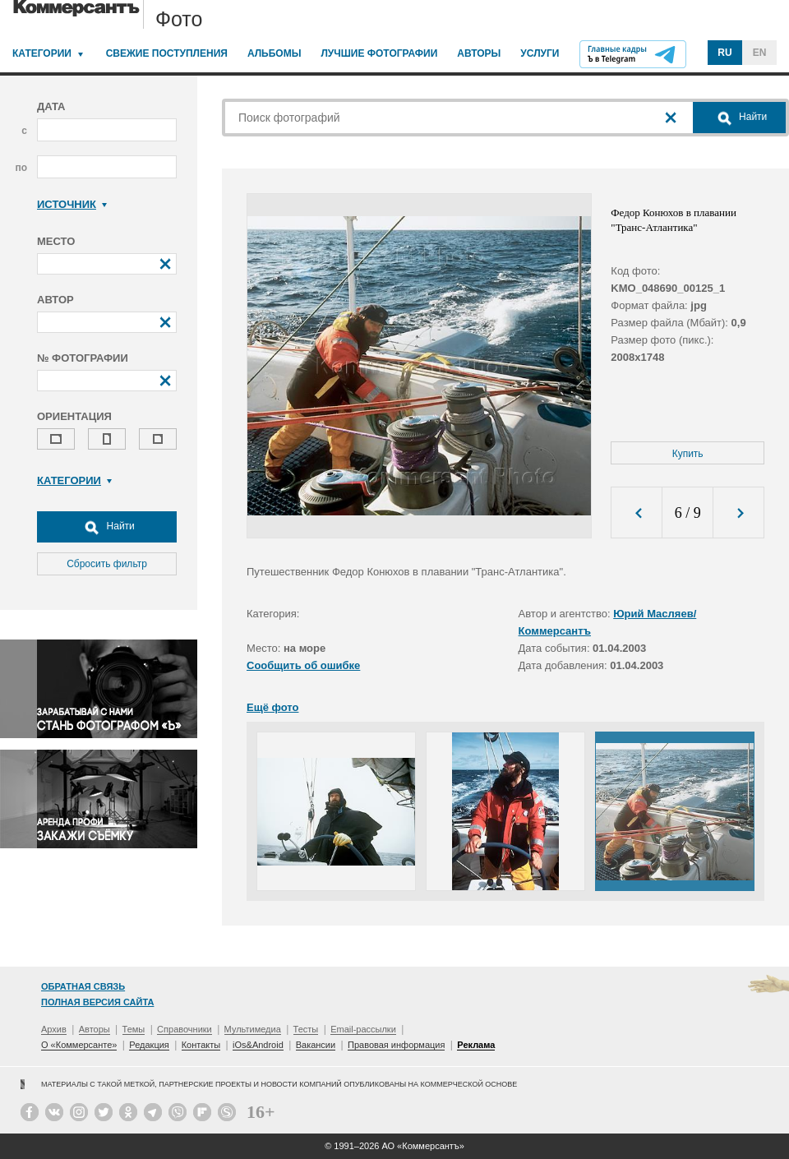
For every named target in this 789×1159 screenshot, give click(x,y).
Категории (42, 53)
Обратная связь (83, 986)
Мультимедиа (252, 1029)
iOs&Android (258, 1045)
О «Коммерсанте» (79, 1045)
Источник (72, 204)
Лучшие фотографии (379, 53)
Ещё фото (272, 707)
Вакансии (316, 1045)
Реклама (476, 1045)
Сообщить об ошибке (303, 665)
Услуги (539, 53)
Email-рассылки (363, 1029)
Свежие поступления (167, 53)
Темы (133, 1029)
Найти (107, 527)
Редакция (148, 1045)
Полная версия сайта (97, 1002)
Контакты (201, 1045)
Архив (54, 1029)
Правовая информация (396, 1045)
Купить (688, 453)
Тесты (306, 1029)
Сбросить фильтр (107, 564)
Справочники (184, 1029)
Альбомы (274, 53)
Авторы (479, 53)
